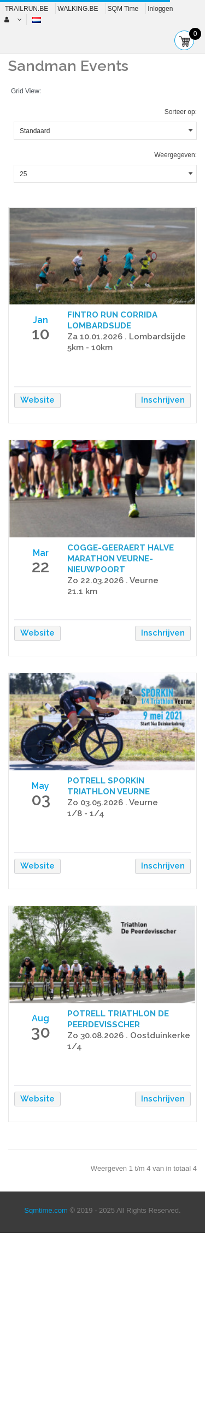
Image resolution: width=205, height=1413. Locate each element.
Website (37, 400)
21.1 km (82, 591)
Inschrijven (163, 400)
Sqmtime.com (45, 1210)
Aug (40, 1018)
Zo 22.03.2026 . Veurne (113, 580)
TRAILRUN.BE (26, 9)
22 (40, 566)
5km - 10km (90, 347)
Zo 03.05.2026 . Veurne (112, 802)
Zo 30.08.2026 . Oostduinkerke (128, 1035)
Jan (40, 320)
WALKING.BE (77, 9)
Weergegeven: (175, 155)
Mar (41, 553)
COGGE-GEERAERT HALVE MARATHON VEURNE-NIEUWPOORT (120, 558)
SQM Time (123, 9)
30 (40, 1031)
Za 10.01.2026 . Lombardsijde (126, 337)
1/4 (74, 1046)
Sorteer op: (181, 112)
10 (41, 333)
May (40, 786)
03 (40, 799)
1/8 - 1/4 (85, 813)
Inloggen (160, 9)
